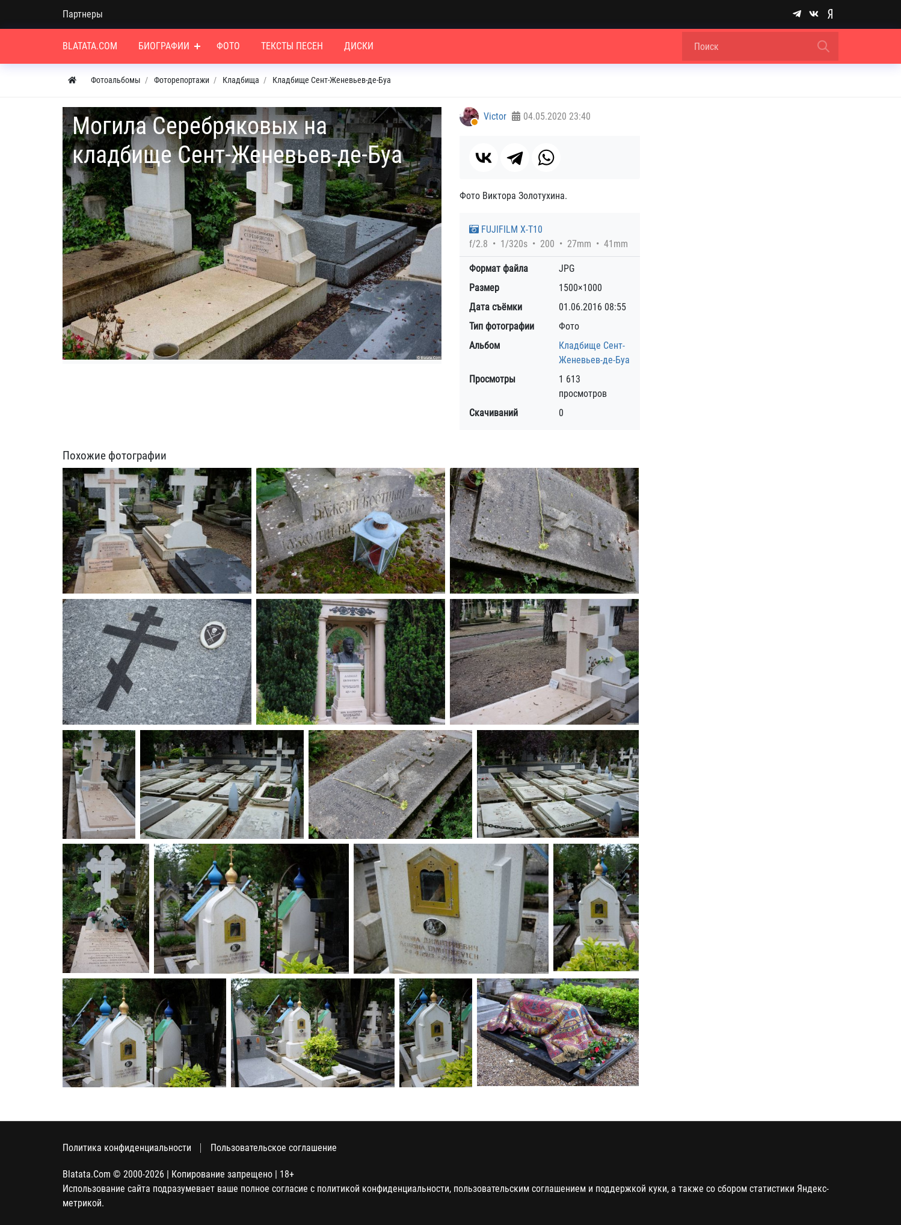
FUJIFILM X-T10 (506, 229)
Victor (495, 116)
